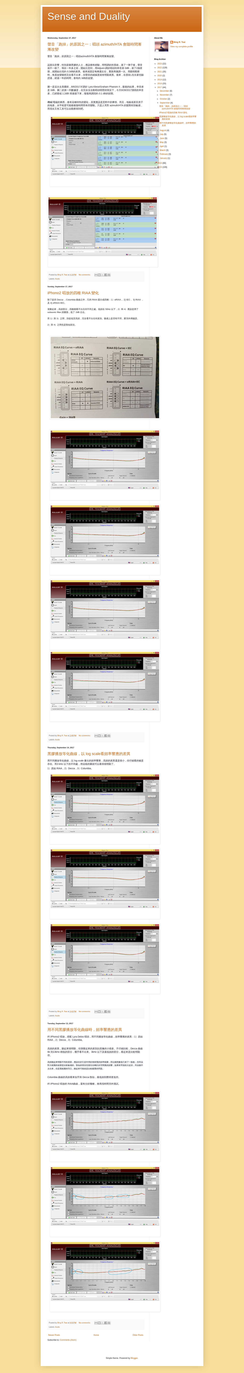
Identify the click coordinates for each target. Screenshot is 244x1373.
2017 (159, 87)
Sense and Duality (88, 16)
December (165, 91)
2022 (159, 67)
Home (96, 1335)
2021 (159, 71)
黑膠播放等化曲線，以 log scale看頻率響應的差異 (88, 754)
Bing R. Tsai (179, 42)
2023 (159, 63)
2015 (159, 167)
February (164, 154)
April (162, 146)
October (164, 99)
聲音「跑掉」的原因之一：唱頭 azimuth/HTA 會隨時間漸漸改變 (174, 107)
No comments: (85, 275)
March (163, 150)
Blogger (134, 1358)
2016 (159, 163)
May (162, 142)
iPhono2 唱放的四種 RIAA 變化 (73, 293)
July (162, 134)
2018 (159, 83)
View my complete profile (181, 46)
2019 (159, 79)
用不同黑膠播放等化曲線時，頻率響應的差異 (84, 1030)
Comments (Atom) (68, 1340)
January (164, 158)
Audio (57, 279)
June (162, 138)
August (163, 130)
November (165, 95)
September (165, 103)
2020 (159, 75)
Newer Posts (54, 1335)
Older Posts (138, 1335)
